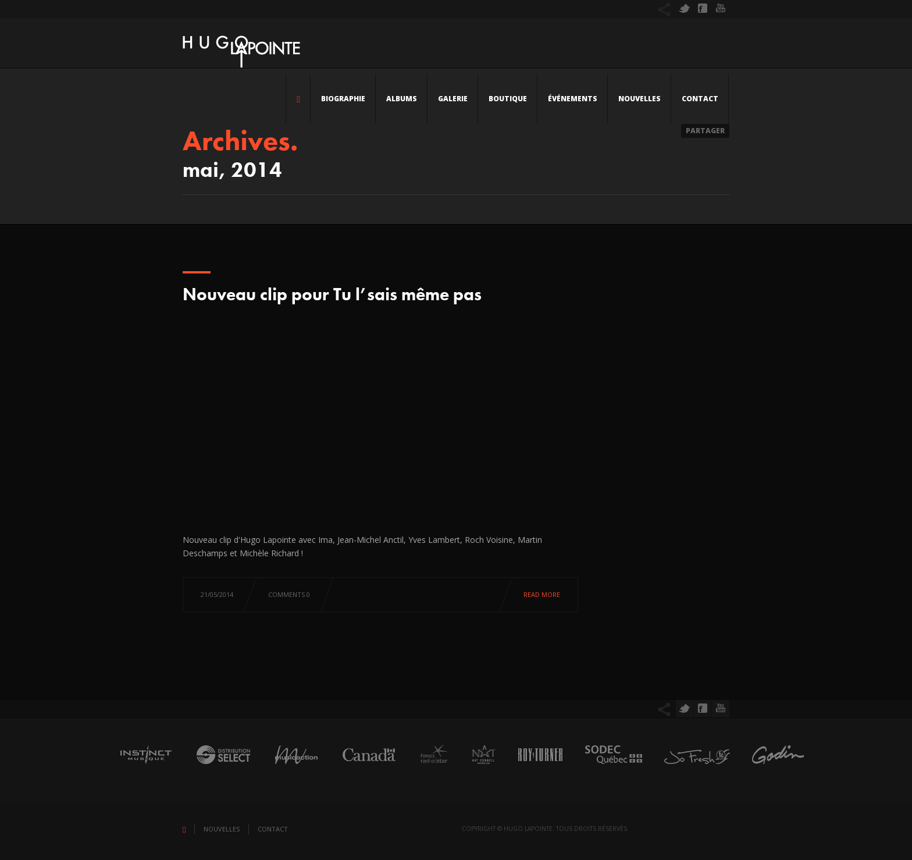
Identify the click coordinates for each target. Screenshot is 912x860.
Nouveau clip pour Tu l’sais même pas (332, 294)
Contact (700, 99)
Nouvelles (639, 99)
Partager (705, 131)
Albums (401, 99)
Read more (541, 594)
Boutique (508, 99)
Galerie (453, 99)
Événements (572, 99)
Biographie (343, 99)
